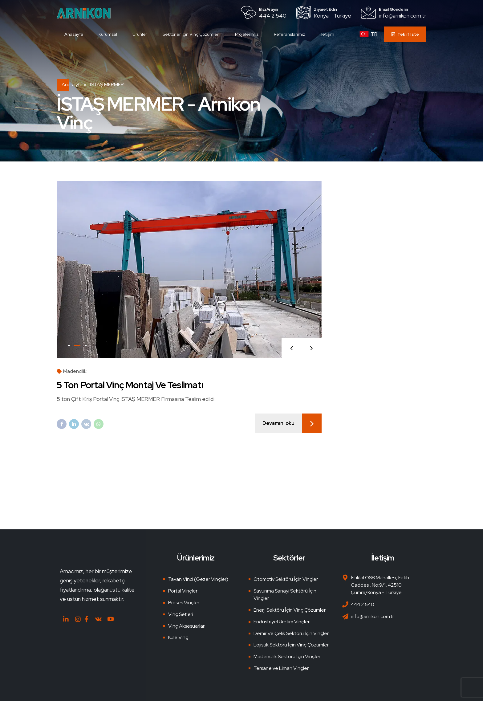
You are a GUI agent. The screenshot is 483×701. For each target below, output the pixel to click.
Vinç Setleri (180, 614)
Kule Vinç (178, 637)
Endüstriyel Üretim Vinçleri (282, 621)
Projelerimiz (246, 34)
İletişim (327, 34)
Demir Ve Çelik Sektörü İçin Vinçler (291, 633)
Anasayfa (73, 34)
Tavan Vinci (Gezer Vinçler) (198, 579)
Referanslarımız (289, 34)
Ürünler (139, 34)
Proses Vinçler (183, 602)
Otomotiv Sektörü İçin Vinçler (286, 579)
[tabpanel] (189, 269)
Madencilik (75, 371)
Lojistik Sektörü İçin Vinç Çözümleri (292, 645)
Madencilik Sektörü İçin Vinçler (287, 656)
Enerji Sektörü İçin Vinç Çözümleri (290, 610)
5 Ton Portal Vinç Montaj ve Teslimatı (130, 385)
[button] (292, 348)
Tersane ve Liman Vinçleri (282, 668)
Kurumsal (108, 34)
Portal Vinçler (182, 591)
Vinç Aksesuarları (186, 626)
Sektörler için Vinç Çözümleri (191, 34)
